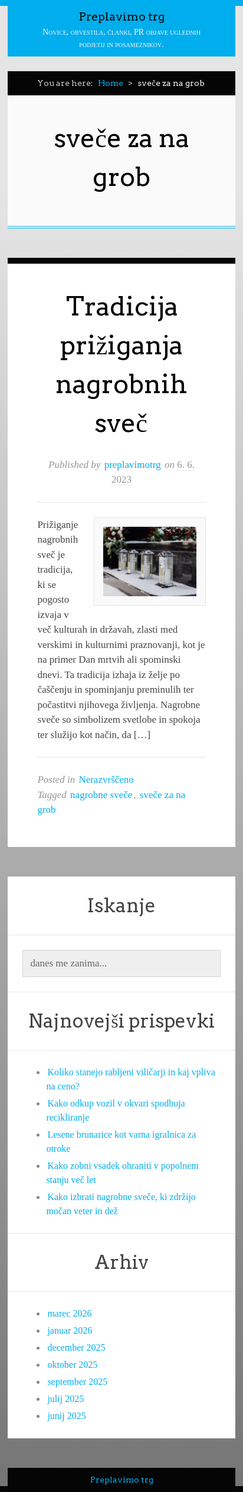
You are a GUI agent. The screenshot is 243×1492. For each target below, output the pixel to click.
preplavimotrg (132, 464)
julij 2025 (65, 1399)
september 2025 (77, 1382)
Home (110, 83)
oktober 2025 (72, 1365)
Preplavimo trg (122, 17)
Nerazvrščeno (105, 779)
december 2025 (76, 1348)
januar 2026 (69, 1330)
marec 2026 (69, 1313)
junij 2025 (66, 1416)
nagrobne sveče (101, 794)
